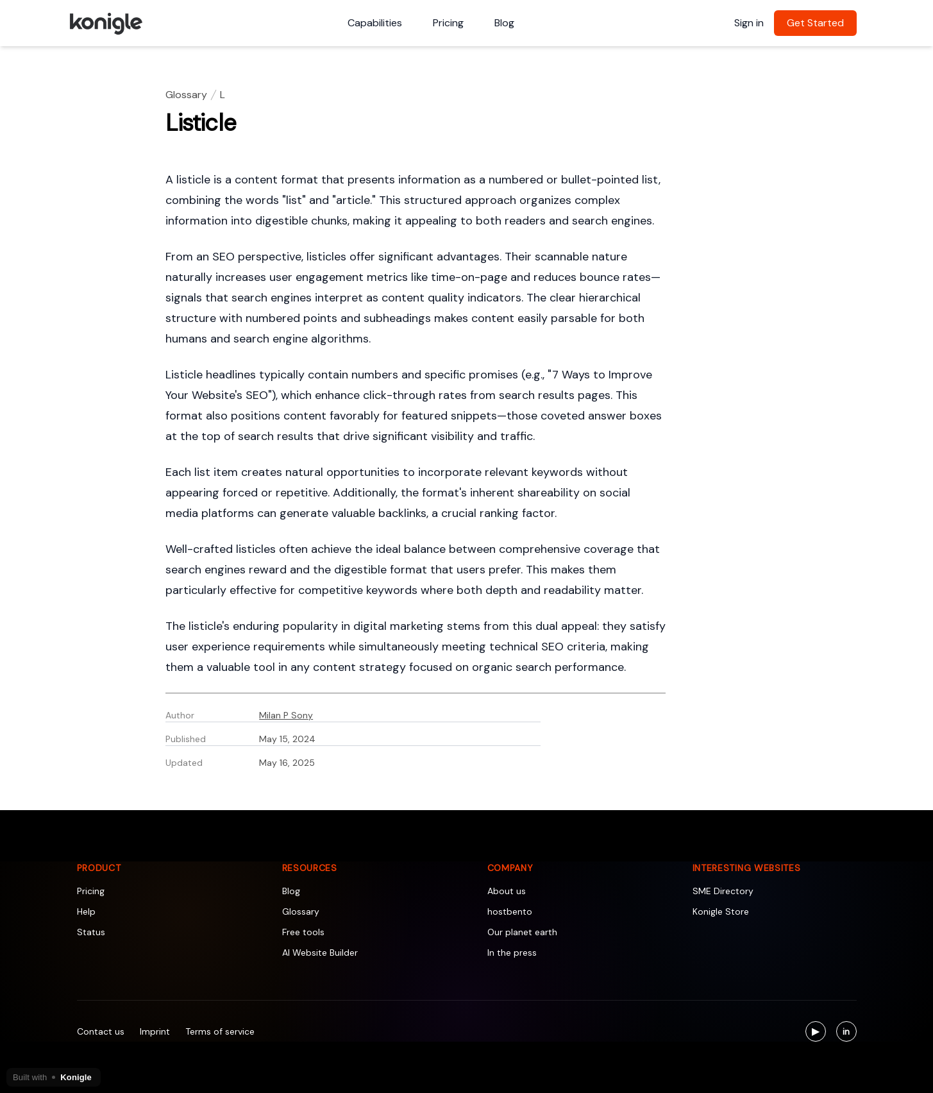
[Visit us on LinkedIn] (846, 1031)
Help (86, 911)
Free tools (303, 932)
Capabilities (375, 23)
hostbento (509, 911)
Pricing (448, 23)
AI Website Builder (320, 952)
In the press (512, 952)
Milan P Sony (286, 715)
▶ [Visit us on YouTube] (819, 1033)
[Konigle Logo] (105, 23)
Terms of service (220, 1031)
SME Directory (723, 891)
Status (91, 932)
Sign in (749, 23)
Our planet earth (522, 932)
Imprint (155, 1031)
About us (506, 891)
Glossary (186, 94)
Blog (504, 23)
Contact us (100, 1031)
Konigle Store (721, 911)
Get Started (815, 23)
